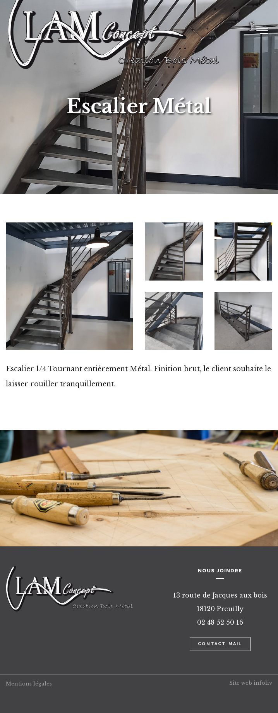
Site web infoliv (250, 683)
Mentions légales (29, 683)
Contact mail (220, 643)
